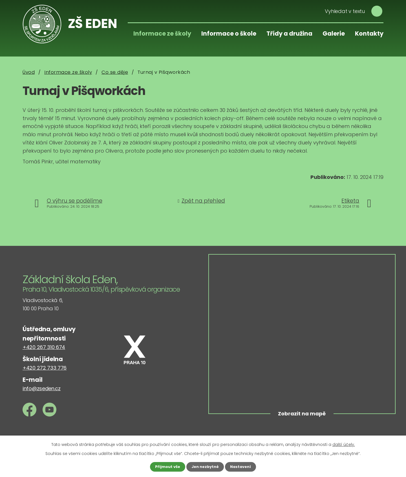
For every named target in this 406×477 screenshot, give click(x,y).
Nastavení (242, 466)
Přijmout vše (165, 466)
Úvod (29, 72)
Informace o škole (228, 33)
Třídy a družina (289, 33)
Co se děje (115, 72)
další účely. (343, 444)
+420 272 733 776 (45, 367)
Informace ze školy (162, 33)
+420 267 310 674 (44, 347)
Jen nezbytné (205, 466)
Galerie (334, 33)
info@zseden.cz (42, 388)
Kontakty (369, 33)
